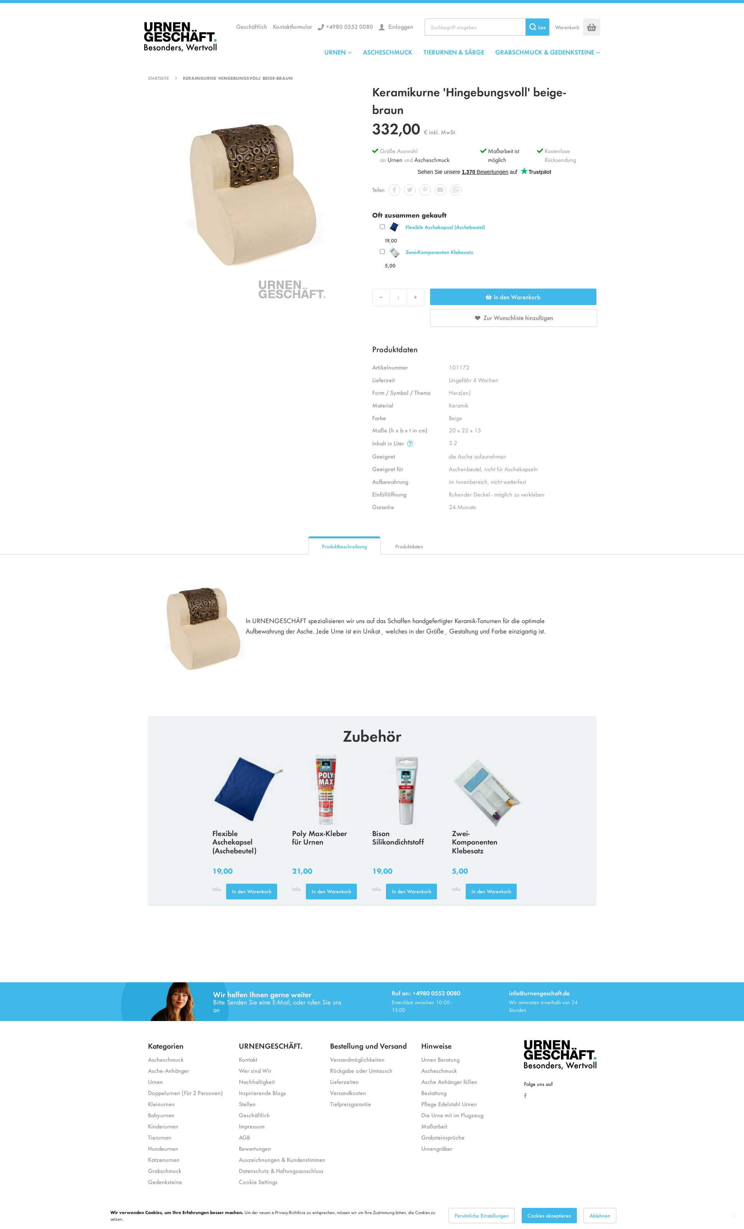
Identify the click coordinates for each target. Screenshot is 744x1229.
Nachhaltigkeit (257, 1081)
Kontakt (248, 1059)
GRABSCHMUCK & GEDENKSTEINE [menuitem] (544, 52)
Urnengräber (436, 1148)
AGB (244, 1137)
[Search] (537, 27)
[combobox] (487, 27)
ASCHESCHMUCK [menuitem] (387, 52)
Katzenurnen (163, 1159)
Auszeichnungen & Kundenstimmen (282, 1159)
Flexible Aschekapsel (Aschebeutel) (445, 227)
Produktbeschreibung (344, 546)
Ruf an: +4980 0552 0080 (426, 993)
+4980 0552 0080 (349, 26)
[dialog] (372, 1215)
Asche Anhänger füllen (449, 1081)
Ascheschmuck (432, 159)
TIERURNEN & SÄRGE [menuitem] (454, 52)
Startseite (158, 78)
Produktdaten (409, 546)
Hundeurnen (163, 1148)
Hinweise (436, 1045)
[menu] (462, 51)
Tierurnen (159, 1137)
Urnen (395, 159)
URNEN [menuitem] (335, 52)
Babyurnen (161, 1115)
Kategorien (166, 1045)
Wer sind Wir (255, 1070)
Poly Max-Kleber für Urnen (319, 837)
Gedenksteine (165, 1182)
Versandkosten (348, 1093)
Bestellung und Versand (368, 1045)
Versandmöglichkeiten (357, 1059)
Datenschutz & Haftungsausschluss (281, 1170)
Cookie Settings (258, 1182)
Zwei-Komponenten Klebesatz (439, 252)
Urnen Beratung (440, 1059)
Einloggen (400, 26)
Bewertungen (255, 1148)
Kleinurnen (161, 1104)
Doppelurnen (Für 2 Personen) (185, 1093)
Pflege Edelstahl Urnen (449, 1104)
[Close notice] (734, 1216)
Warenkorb (567, 27)
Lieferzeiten (344, 1081)
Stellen (247, 1104)
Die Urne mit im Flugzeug (452, 1115)
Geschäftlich (251, 26)
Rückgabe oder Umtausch (361, 1070)
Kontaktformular (292, 26)
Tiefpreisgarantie (350, 1104)
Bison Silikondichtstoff (398, 837)
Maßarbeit (434, 1126)
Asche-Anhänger (168, 1070)
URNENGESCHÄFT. (270, 1045)
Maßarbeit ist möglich (503, 155)
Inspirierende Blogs (262, 1093)
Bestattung (434, 1093)
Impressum (251, 1126)
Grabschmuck (164, 1170)
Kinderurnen (163, 1126)
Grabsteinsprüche (443, 1137)
